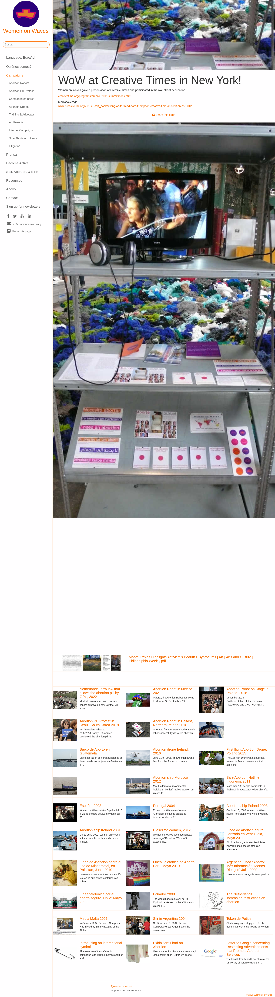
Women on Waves (26, 17)
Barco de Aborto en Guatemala (95, 751)
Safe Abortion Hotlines (23, 138)
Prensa (11, 154)
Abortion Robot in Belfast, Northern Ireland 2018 (173, 723)
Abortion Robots (19, 83)
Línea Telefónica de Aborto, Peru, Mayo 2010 (174, 864)
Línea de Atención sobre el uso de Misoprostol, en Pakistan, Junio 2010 (100, 866)
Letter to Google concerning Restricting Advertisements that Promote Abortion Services (248, 948)
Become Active (17, 163)
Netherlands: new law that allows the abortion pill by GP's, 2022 (100, 693)
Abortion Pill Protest (21, 91)
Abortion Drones (19, 106)
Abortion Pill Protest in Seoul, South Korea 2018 (99, 723)
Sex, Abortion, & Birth (22, 172)
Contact (12, 198)
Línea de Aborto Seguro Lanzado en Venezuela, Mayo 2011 (244, 834)
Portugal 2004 (164, 806)
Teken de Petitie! (239, 918)
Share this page (19, 231)
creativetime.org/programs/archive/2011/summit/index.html (94, 96)
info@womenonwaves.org (24, 224)
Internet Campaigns (21, 130)
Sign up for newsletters (23, 206)
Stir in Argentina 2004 (170, 918)
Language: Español (20, 57)
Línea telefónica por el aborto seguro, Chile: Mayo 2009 (101, 898)
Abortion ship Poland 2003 (247, 806)
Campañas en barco (21, 98)
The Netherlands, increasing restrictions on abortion (245, 898)
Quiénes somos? (18, 66)
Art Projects (16, 122)
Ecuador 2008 (164, 894)
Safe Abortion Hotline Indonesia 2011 (242, 779)
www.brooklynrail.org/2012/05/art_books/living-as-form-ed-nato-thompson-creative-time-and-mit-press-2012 (125, 106)
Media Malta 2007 (94, 918)
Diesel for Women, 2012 (172, 830)
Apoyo (11, 189)
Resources (14, 180)
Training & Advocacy (21, 114)
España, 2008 (90, 806)
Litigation (14, 146)
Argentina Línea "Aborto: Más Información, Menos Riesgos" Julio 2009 (245, 866)
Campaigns (14, 75)
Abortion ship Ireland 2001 (100, 830)
